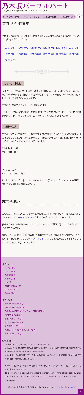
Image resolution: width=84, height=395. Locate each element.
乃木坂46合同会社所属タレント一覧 (19, 330)
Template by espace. (65, 387)
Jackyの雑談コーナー (14, 286)
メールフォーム (30, 217)
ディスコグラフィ (31, 17)
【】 (10, 48)
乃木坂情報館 (49, 17)
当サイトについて (11, 289)
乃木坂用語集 (66, 17)
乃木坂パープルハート (36, 5)
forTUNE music (12, 315)
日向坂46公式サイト (13, 322)
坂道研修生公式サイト (13, 326)
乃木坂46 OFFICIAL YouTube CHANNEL (23, 311)
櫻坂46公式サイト (12, 319)
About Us (9, 293)
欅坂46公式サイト (12, 334)
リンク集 (8, 282)
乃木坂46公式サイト (13, 304)
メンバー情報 (13, 17)
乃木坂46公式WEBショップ (16, 307)
